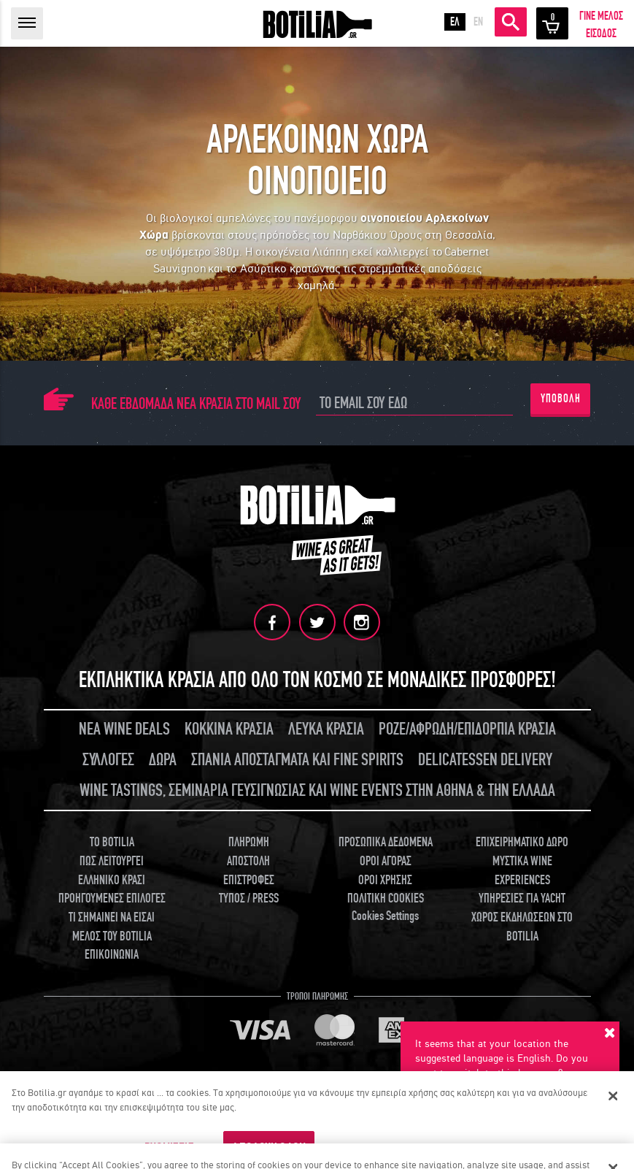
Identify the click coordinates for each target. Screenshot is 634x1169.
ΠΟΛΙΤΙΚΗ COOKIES (385, 897)
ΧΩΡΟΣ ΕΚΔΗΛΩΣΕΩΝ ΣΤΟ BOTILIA (522, 925)
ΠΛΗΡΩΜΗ (248, 840)
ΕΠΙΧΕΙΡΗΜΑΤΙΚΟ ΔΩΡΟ (522, 840)
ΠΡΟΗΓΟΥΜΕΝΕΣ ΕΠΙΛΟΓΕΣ (112, 897)
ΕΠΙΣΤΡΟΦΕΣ (248, 878)
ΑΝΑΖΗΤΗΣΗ (511, 22)
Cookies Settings (385, 914)
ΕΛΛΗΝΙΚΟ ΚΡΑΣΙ (111, 878)
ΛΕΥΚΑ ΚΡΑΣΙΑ (326, 727)
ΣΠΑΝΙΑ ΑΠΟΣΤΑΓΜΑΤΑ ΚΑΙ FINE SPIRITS (297, 758)
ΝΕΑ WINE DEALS (124, 727)
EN (478, 21)
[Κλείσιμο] (612, 1096)
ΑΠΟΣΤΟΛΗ (248, 859)
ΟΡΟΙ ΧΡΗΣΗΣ (385, 878)
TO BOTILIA (112, 840)
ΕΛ (455, 21)
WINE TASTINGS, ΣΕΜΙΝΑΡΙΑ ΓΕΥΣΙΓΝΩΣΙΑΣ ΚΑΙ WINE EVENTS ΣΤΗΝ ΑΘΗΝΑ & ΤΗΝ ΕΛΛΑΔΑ (317, 789)
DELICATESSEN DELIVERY (485, 758)
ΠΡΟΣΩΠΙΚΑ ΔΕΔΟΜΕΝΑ (386, 840)
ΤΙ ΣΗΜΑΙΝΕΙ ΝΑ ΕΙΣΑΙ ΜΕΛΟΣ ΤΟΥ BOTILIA (112, 925)
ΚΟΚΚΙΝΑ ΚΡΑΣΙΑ (229, 727)
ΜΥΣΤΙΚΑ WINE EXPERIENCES (522, 869)
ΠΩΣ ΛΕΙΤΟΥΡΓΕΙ (112, 859)
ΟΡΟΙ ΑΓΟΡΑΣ (385, 859)
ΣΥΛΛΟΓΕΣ (108, 758)
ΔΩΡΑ (163, 758)
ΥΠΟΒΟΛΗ (561, 398)
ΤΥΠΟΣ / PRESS (249, 897)
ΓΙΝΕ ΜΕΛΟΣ (601, 16)
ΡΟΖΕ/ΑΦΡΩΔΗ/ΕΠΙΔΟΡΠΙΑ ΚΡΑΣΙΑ (467, 727)
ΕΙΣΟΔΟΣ (601, 33)
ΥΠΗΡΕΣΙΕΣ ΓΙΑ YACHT (522, 897)
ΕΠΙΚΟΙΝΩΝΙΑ (112, 953)
